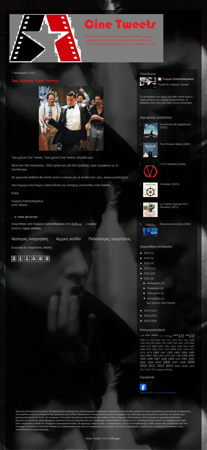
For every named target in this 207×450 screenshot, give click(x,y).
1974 (173, 349)
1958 (186, 343)
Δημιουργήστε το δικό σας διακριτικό (158, 392)
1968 (191, 346)
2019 (147, 258)
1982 (170, 352)
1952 (158, 343)
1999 (171, 358)
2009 (190, 362)
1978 (142, 352)
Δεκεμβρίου (154, 283)
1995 (143, 358)
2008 (183, 362)
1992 (178, 355)
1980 (156, 352)
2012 (147, 320)
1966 (179, 346)
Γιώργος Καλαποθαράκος (49, 224)
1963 (160, 346)
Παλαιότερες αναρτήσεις (110, 239)
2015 (147, 278)
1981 (163, 352)
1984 (184, 352)
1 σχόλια (91, 224)
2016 (147, 273)
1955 (169, 343)
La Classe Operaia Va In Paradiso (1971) (174, 206)
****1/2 (168, 336)
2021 (154, 370)
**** (154, 335)
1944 (186, 340)
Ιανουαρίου (154, 298)
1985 (191, 352)
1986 (142, 355)
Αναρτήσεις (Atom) (40, 247)
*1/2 (142, 339)
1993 (185, 355)
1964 (166, 346)
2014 (147, 310)
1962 (154, 346)
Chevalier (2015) (169, 184)
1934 (152, 340)
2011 (152, 366)
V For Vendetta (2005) (173, 164)
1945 (191, 340)
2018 (147, 263)
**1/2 (189, 335)
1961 (148, 346)
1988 (155, 355)
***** (161, 336)
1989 (161, 355)
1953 (164, 343)
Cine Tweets (102, 185)
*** (147, 335)
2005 (158, 362)
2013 (147, 315)
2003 (143, 362)
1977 (191, 349)
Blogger (115, 438)
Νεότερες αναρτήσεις (30, 239)
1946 (142, 343)
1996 (150, 358)
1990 (167, 355)
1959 (191, 343)
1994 (191, 355)
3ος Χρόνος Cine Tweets (35, 80)
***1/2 (178, 335)
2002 (191, 358)
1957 (180, 343)
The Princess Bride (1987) (175, 144)
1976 (185, 349)
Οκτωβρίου (154, 293)
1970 (148, 349)
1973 (166, 349)
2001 (184, 358)
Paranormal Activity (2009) (175, 224)
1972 (160, 349)
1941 (180, 340)
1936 (163, 340)
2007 (175, 362)
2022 (147, 253)
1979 (149, 352)
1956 (175, 343)
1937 (169, 340)
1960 (142, 346)
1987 (149, 355)
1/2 (147, 340)
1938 (174, 340)
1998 (164, 358)
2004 (150, 362)
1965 (173, 346)
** (143, 336)
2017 (147, 268)
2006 (166, 362)
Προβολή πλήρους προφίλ (173, 84)
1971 (154, 349)
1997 (157, 358)
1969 (142, 349)
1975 (179, 349)
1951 (152, 343)
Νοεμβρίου (154, 288)
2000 (178, 358)
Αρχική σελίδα (68, 239)
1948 (147, 343)
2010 (143, 366)
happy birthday (31, 228)
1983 (177, 352)
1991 (172, 355)
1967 (185, 346)
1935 (157, 340)
